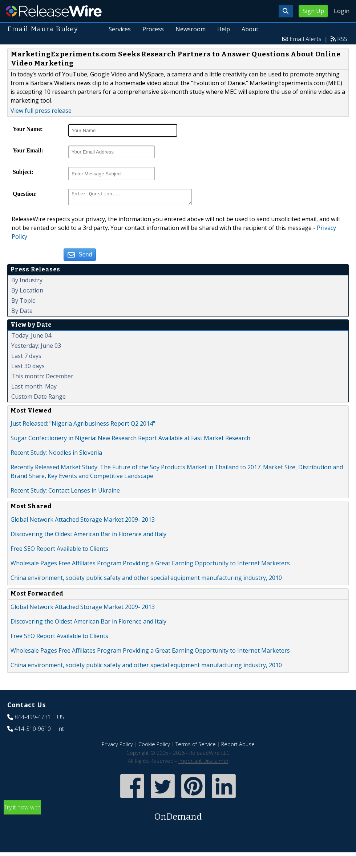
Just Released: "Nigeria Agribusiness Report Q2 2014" (83, 426)
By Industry (27, 282)
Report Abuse (238, 746)
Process (153, 29)
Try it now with (178, 815)
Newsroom (191, 29)
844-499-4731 (33, 719)
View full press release (41, 111)
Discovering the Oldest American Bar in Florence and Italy (88, 536)
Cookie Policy (154, 746)
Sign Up (313, 11)
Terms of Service (195, 746)
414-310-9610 (33, 731)
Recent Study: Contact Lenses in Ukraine (65, 493)
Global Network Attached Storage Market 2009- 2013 (83, 522)
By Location (27, 292)
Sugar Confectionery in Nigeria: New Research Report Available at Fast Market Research (130, 440)
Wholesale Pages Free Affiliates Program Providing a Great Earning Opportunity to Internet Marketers (150, 565)
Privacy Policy (117, 746)
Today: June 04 (31, 338)
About (250, 29)
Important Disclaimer (203, 763)
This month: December (42, 378)
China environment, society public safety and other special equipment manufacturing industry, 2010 (146, 580)
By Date (22, 313)
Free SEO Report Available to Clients (59, 551)
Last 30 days (28, 368)
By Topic (23, 303)
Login (341, 11)
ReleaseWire (54, 11)
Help (223, 29)
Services (120, 29)
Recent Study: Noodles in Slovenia (56, 455)
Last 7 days (26, 358)
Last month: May (34, 389)
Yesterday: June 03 (36, 348)
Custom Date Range (38, 399)
